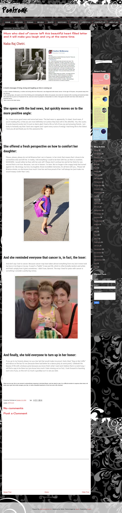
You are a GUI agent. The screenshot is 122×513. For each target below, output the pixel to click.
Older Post (85, 492)
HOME (7, 22)
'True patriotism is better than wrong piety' (98, 76)
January (97, 178)
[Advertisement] (46, 474)
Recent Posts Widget (98, 140)
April (95, 168)
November (98, 153)
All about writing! (98, 86)
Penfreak (14, 10)
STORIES (74, 22)
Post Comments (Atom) (50, 497)
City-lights (96, 129)
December (98, 182)
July (95, 228)
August (96, 224)
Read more (102, 83)
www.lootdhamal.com (46, 509)
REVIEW (40, 22)
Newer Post (7, 492)
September (98, 161)
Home (47, 492)
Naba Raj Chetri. (14, 44)
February (97, 175)
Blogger (89, 509)
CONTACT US (100, 22)
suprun (77, 509)
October (97, 157)
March (96, 150)
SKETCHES (62, 22)
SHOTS (50, 22)
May (95, 164)
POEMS (30, 22)
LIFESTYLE (86, 22)
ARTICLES (19, 22)
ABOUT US (113, 22)
